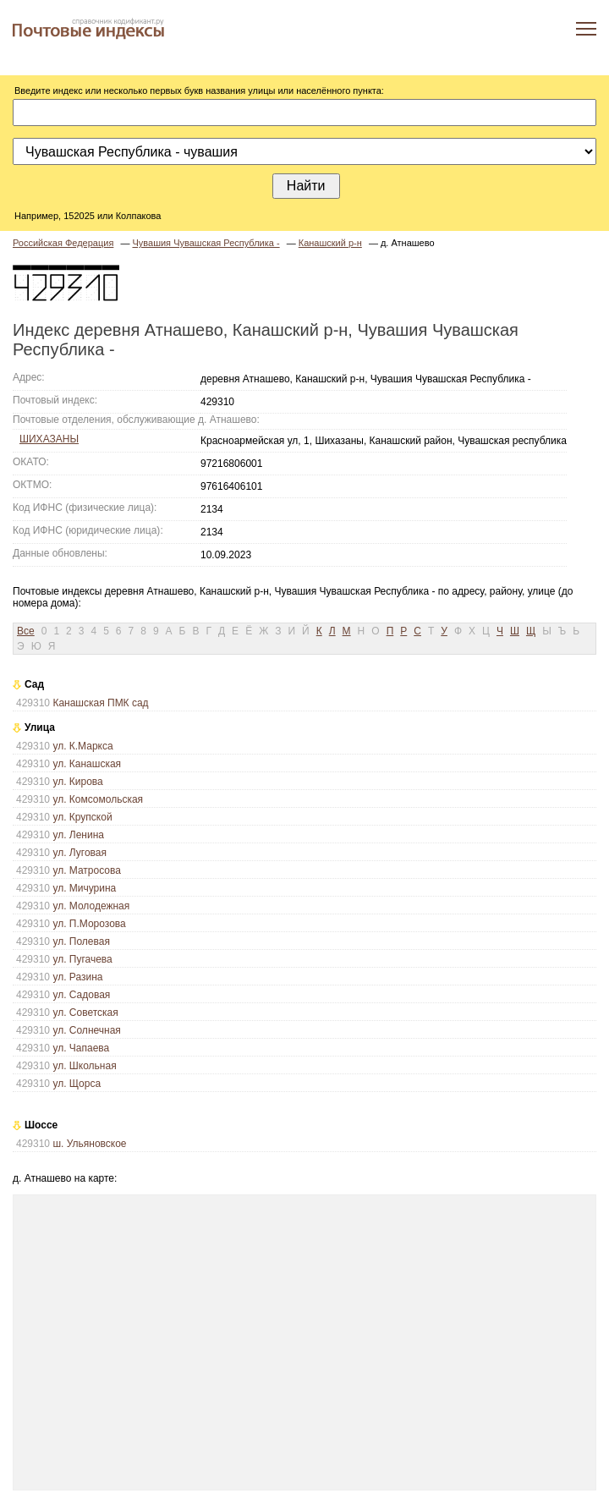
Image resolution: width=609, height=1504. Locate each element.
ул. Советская (85, 1012)
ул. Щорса (76, 1084)
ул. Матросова (86, 870)
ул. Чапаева (80, 1048)
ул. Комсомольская (97, 799)
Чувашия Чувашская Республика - (205, 243)
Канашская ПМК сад (100, 703)
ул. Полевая (81, 941)
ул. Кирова (77, 782)
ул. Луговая (79, 853)
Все (26, 631)
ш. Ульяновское (89, 1144)
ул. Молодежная (90, 906)
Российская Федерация (63, 243)
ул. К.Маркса (82, 746)
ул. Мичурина (84, 888)
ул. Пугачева (82, 959)
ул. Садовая (81, 995)
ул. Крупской (82, 817)
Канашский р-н (330, 243)
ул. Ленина (78, 835)
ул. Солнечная (86, 1030)
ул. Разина (77, 977)
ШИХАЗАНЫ (49, 439)
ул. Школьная (84, 1066)
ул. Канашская (86, 764)
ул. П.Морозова (88, 924)
